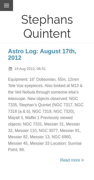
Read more (72, 160)
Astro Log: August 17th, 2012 (42, 54)
